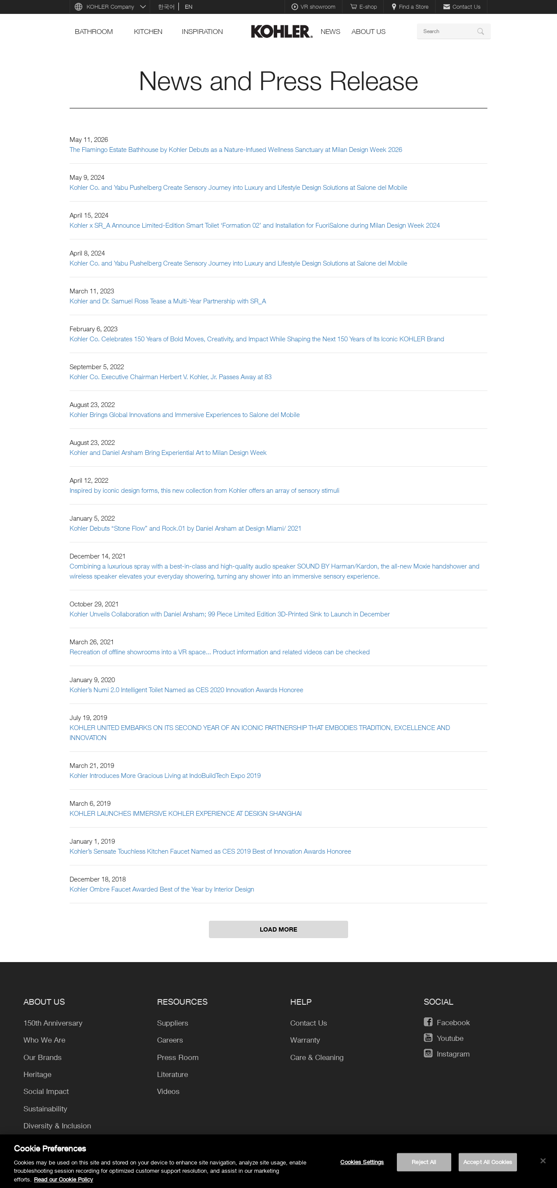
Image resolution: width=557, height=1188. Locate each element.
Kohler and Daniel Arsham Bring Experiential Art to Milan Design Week (168, 452)
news (330, 31)
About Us (369, 31)
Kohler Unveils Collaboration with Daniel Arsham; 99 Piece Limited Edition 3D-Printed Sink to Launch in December (230, 614)
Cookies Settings (362, 1164)
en (188, 6)
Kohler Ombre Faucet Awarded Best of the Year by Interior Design (162, 889)
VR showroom (314, 6)
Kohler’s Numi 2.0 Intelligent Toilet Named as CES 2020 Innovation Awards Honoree (186, 689)
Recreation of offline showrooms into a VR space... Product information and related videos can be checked (220, 652)
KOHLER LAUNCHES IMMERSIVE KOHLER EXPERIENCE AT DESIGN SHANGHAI (186, 813)
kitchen (148, 31)
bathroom (94, 31)
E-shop (363, 6)
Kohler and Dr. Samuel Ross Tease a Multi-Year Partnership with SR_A (168, 301)
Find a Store (410, 6)
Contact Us (461, 6)
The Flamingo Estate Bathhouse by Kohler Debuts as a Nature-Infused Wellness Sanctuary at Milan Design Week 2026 (236, 149)
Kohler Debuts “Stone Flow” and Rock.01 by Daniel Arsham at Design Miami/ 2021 (186, 528)
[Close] (543, 1164)
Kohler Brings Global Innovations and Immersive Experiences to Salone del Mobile (185, 414)
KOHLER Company (110, 6)
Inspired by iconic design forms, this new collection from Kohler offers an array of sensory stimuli (204, 490)
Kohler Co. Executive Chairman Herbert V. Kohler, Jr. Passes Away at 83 (171, 376)
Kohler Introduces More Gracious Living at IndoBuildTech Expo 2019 (165, 775)
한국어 (166, 6)
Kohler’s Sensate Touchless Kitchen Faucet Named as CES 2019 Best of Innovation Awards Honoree (210, 851)
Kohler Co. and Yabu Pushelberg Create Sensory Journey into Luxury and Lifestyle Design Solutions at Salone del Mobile (238, 187)
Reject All (424, 1164)
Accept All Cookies (487, 1164)
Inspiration (202, 31)
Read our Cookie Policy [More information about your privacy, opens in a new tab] (63, 1182)
